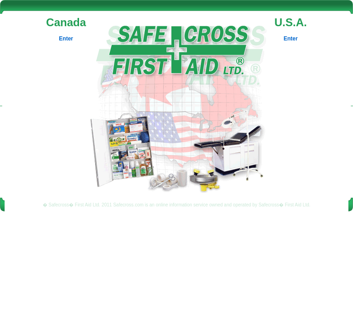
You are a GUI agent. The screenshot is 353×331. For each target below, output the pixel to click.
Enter (66, 38)
